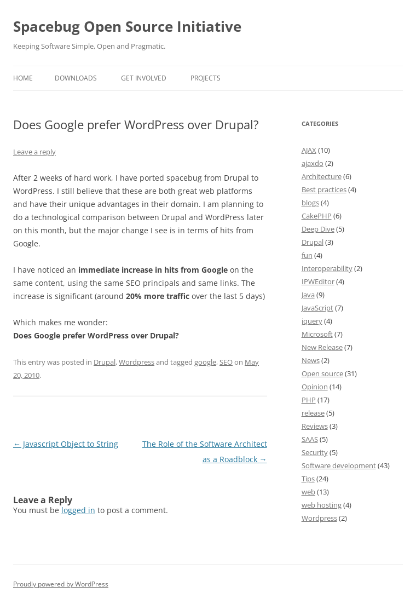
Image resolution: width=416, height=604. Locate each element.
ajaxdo (312, 163)
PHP (309, 400)
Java (308, 295)
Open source (322, 373)
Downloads (76, 78)
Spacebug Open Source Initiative (127, 26)
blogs (310, 203)
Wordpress (136, 362)
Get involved (143, 78)
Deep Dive (318, 229)
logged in (78, 510)
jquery (312, 321)
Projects (205, 78)
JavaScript (317, 308)
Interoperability (327, 268)
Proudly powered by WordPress (60, 584)
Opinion (315, 387)
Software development (339, 465)
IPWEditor (318, 281)
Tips (308, 479)
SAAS (310, 439)
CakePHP (317, 216)
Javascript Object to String (65, 444)
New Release (322, 347)
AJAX (309, 150)
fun (307, 255)
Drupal (104, 362)
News (311, 360)
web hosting (322, 505)
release (313, 413)
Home (23, 78)
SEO (226, 362)
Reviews (315, 426)
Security (315, 452)
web (308, 492)
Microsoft (317, 334)
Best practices (324, 189)
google (205, 362)
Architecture (322, 176)
